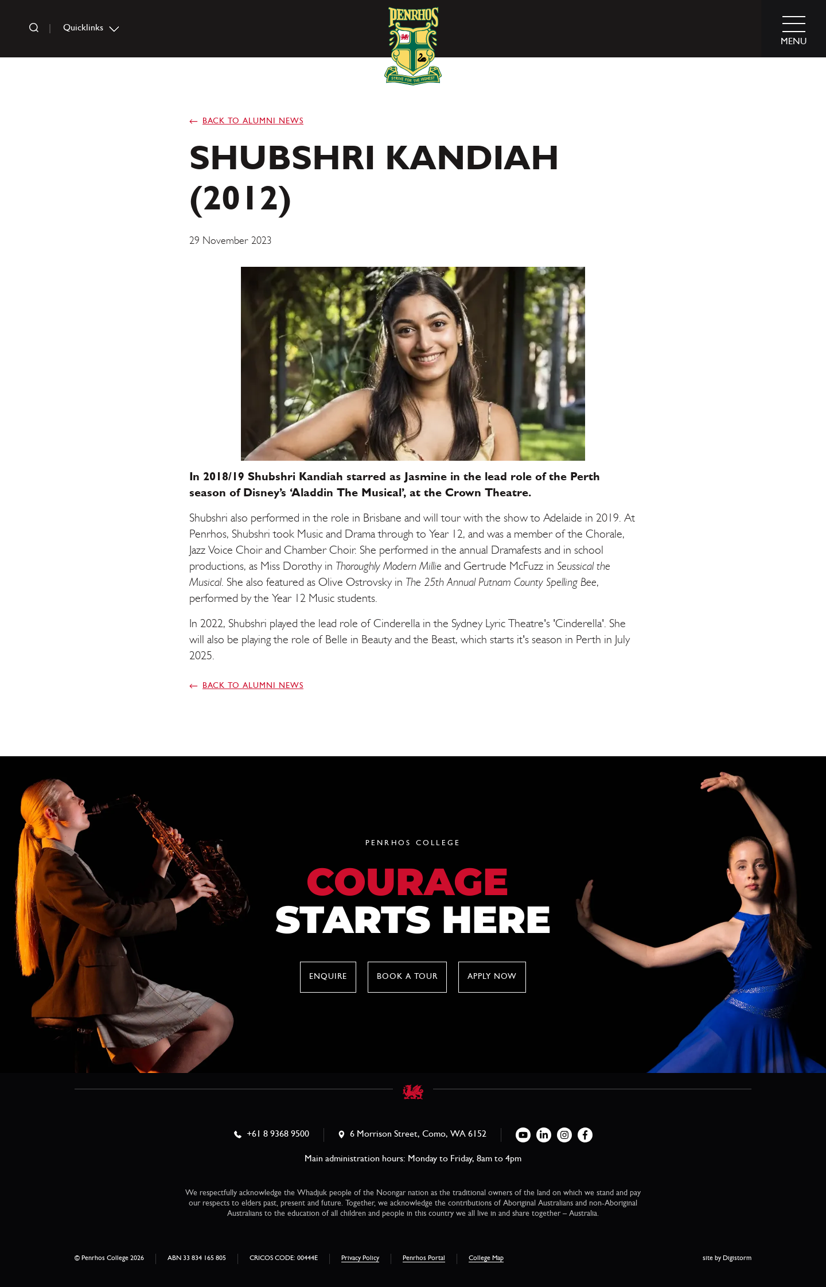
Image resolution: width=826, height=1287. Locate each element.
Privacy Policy (360, 1258)
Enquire (328, 977)
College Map (486, 1258)
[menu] (793, 29)
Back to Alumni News (252, 122)
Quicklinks (83, 28)
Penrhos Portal (424, 1258)
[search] (33, 28)
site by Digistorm (727, 1258)
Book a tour (407, 977)
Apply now (492, 977)
